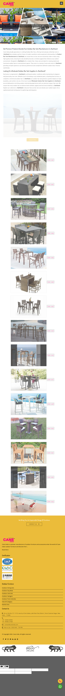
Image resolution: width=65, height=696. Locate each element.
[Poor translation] (6, 666)
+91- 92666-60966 (7, 620)
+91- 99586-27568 (7, 621)
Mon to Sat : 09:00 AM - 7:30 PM (13, 627)
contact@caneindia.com (11, 624)
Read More (5, 550)
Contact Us (33, 527)
